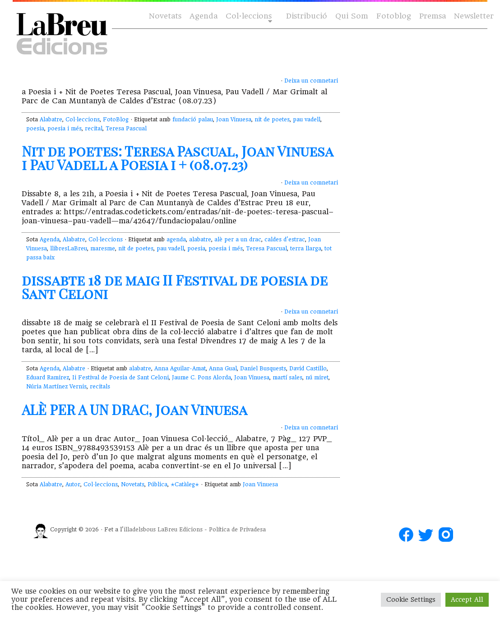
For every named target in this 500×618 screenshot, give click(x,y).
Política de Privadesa (237, 529)
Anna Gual (223, 368)
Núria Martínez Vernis (56, 386)
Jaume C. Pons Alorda (201, 377)
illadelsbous (140, 529)
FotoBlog (116, 119)
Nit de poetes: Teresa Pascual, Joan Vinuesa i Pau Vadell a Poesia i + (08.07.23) (177, 158)
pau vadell (306, 119)
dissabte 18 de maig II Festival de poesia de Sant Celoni (175, 287)
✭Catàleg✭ (185, 484)
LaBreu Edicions (180, 529)
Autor (72, 484)
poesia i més (64, 128)
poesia (35, 128)
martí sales (287, 377)
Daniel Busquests (263, 368)
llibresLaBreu (68, 248)
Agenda (204, 16)
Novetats (165, 16)
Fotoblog (393, 16)
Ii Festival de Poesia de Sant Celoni (120, 377)
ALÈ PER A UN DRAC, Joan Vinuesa (134, 410)
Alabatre (51, 119)
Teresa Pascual (126, 128)
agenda (176, 239)
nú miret (317, 377)
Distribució (306, 16)
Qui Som (351, 16)
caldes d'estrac (284, 239)
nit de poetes (272, 119)
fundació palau (192, 119)
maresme (102, 248)
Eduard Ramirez (47, 377)
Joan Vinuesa (233, 119)
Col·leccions (248, 16)
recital (93, 128)
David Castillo (308, 368)
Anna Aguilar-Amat (180, 368)
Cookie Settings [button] (410, 599)
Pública (157, 484)
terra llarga (305, 248)
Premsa (432, 16)
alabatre (200, 239)
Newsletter (474, 16)
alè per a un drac (237, 239)
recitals (100, 386)
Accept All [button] (467, 599)
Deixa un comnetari (311, 81)
